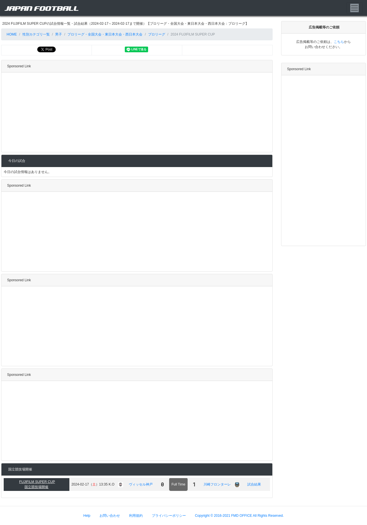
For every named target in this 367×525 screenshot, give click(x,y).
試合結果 (254, 484)
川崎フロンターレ (217, 484)
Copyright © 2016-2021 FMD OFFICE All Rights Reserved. (239, 516)
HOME (11, 34)
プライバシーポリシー (169, 516)
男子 (58, 34)
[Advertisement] (135, 112)
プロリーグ (156, 34)
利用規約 (136, 516)
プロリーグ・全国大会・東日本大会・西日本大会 (104, 34)
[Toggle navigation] (354, 8)
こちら (339, 42)
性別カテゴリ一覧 (36, 34)
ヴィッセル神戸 (141, 484)
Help (86, 516)
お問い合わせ (109, 516)
